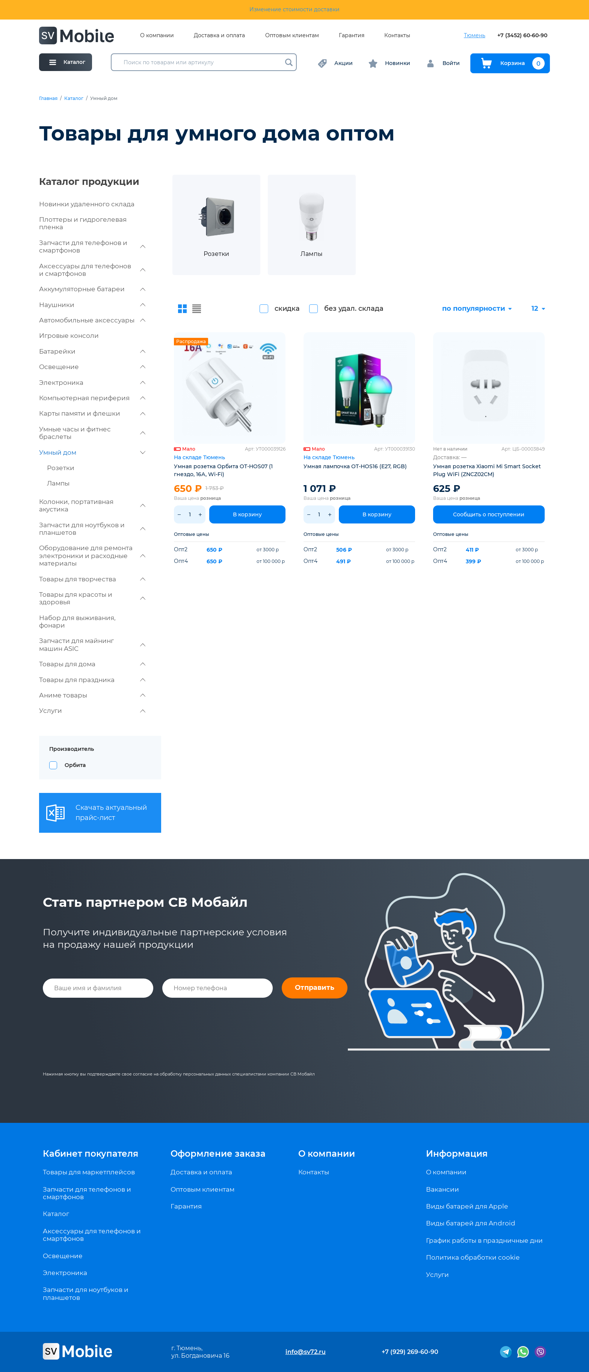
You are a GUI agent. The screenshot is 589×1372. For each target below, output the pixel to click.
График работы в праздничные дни (484, 1240)
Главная (48, 98)
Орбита (75, 765)
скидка (287, 308)
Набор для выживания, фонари (77, 621)
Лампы (58, 483)
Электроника (92, 382)
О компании (157, 35)
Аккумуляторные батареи (92, 289)
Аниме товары (92, 695)
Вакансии (442, 1189)
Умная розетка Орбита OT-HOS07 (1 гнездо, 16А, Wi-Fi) (223, 470)
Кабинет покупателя (90, 1153)
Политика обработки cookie (473, 1257)
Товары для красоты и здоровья (92, 598)
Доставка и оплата (219, 35)
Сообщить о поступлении (488, 514)
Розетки (60, 468)
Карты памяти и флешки (92, 413)
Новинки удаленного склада (86, 204)
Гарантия (351, 35)
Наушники (92, 305)
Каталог (73, 98)
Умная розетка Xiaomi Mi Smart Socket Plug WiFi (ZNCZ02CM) (487, 470)
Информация (457, 1153)
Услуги (92, 710)
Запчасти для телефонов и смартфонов (92, 246)
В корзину (247, 514)
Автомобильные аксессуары (92, 320)
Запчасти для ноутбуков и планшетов (92, 528)
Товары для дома (92, 664)
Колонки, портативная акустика (92, 505)
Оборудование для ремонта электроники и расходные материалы (92, 555)
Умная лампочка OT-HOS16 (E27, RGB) (355, 466)
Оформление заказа (218, 1153)
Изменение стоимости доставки (294, 9)
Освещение (92, 367)
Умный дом (92, 452)
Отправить (314, 987)
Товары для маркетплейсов (89, 1172)
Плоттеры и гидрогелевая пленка (83, 223)
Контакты (397, 35)
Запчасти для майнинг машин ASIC (92, 644)
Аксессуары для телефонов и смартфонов (92, 269)
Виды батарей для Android (470, 1223)
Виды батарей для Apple (467, 1206)
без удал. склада (354, 308)
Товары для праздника (92, 680)
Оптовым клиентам (292, 35)
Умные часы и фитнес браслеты (92, 432)
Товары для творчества (92, 579)
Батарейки (92, 351)
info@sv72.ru (305, 1351)
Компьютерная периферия (92, 398)
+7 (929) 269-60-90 (410, 1351)
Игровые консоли (69, 335)
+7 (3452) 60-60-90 (522, 35)
